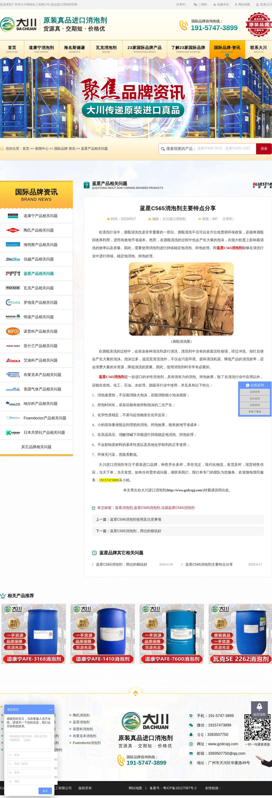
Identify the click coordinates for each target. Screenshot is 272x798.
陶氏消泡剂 (81, 718)
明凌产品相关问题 (39, 317)
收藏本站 (223, 4)
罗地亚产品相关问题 (41, 302)
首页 (26, 148)
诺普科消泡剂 (83, 732)
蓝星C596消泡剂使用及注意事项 (135, 519)
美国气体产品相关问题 (42, 389)
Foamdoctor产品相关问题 (45, 418)
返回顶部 (259, 714)
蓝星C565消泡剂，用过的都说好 (135, 531)
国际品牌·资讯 (64, 148)
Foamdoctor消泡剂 (87, 745)
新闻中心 (42, 148)
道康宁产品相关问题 (41, 216)
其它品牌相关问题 (36, 447)
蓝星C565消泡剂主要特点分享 (209, 564)
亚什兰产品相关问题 (41, 346)
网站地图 (244, 4)
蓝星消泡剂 (81, 725)
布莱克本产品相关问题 (42, 375)
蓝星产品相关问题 (94, 148)
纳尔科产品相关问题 (41, 404)
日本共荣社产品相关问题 (44, 432)
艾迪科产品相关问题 (41, 360)
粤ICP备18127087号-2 (179, 791)
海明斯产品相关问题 (41, 245)
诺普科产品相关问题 (41, 331)
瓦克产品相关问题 (39, 288)
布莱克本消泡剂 (84, 738)
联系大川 (266, 4)
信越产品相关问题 (39, 259)
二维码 (202, 4)
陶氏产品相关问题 (39, 230)
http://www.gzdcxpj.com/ (185, 490)
